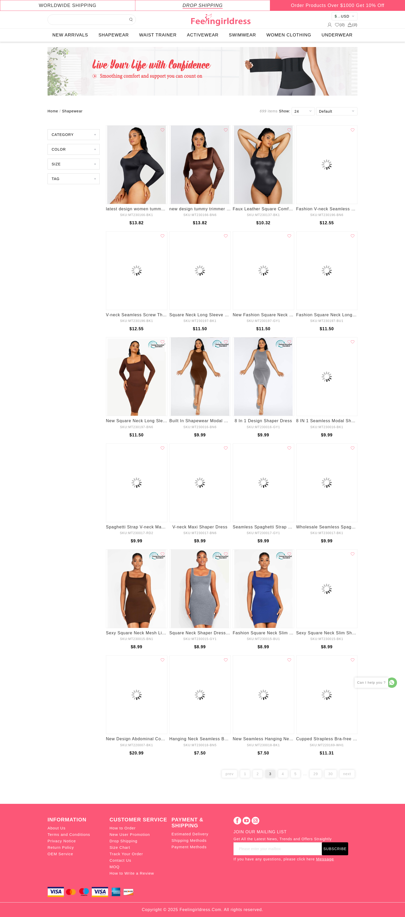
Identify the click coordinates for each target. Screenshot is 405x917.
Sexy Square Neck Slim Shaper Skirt (327, 633)
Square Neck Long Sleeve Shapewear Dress (200, 315)
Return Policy (61, 847)
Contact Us (120, 860)
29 (315, 774)
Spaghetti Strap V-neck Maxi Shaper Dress (136, 527)
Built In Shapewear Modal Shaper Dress (200, 421)
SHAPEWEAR (113, 35)
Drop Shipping (123, 841)
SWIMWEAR (242, 35)
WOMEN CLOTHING (288, 35)
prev (229, 774)
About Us (57, 828)
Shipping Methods (189, 840)
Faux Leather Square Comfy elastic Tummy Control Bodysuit (263, 209)
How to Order (123, 828)
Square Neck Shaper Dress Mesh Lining (200, 633)
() (340, 24)
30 (330, 774)
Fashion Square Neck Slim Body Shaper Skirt (263, 633)
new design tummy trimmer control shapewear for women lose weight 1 (200, 209)
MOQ (115, 867)
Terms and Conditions (69, 834)
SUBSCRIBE (335, 849)
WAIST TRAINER (158, 35)
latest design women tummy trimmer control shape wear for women (136, 209)
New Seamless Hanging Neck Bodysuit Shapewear (263, 739)
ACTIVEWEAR (203, 35)
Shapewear (72, 111)
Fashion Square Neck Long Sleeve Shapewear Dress (327, 315)
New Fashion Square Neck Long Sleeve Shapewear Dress (263, 315)
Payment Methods (189, 847)
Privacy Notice (62, 841)
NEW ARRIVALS (70, 35)
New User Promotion (130, 834)
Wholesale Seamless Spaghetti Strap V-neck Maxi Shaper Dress (327, 527)
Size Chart (120, 847)
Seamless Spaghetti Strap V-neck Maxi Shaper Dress (263, 527)
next (347, 774)
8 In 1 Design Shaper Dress (263, 421)
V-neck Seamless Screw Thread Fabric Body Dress (136, 315)
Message (325, 859)
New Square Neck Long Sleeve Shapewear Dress (136, 421)
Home (53, 111)
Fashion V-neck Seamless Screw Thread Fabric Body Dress (327, 209)
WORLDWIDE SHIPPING (67, 5)
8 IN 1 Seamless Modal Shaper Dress (327, 421)
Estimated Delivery (190, 834)
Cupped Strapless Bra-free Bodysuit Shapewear (327, 739)
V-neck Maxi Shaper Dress (200, 527)
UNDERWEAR (337, 35)
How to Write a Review (132, 873)
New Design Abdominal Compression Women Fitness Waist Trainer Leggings (136, 739)
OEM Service (60, 854)
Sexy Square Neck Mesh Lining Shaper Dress (136, 633)
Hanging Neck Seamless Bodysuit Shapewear (200, 739)
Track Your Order (126, 854)
